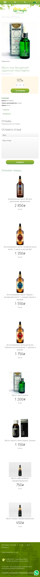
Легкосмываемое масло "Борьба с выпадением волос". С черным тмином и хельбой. (20, 297)
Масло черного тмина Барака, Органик (20, 441)
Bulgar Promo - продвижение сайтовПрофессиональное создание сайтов (17, 560)
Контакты (5, 547)
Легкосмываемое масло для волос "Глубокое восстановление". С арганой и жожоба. (20, 347)
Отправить (20, 162)
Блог (29, 545)
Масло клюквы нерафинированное (20, 519)
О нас (21, 545)
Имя (4, 135)
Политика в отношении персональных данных (18, 573)
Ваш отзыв (7, 141)
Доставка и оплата (9, 545)
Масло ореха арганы (20, 395)
